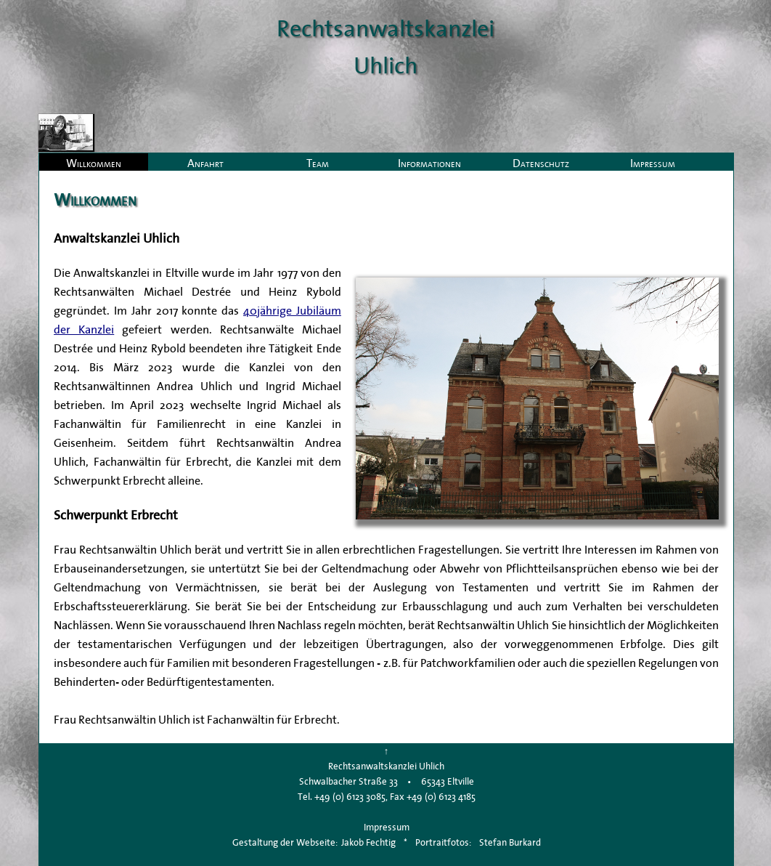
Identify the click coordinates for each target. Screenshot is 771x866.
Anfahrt (205, 162)
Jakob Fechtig (368, 842)
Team (317, 162)
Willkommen (93, 162)
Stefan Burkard (510, 842)
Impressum (652, 162)
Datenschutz (541, 162)
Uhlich (385, 65)
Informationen (429, 162)
